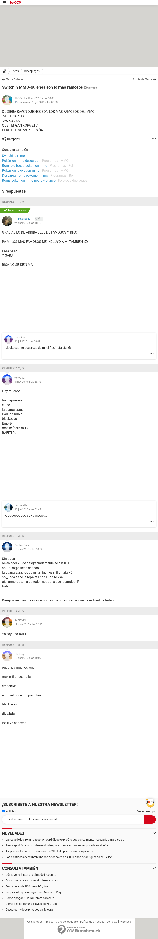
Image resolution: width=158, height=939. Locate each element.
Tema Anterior (15, 79)
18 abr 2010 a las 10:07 (27, 658)
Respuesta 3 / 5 (13, 536)
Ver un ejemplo (146, 811)
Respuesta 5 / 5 (13, 644)
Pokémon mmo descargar (21, 161)
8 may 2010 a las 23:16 (27, 381)
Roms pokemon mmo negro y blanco (29, 180)
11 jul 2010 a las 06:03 (45, 102)
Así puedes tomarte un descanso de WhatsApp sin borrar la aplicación (50, 851)
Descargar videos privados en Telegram (30, 909)
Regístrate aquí (35, 921)
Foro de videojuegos (72, 180)
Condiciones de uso (67, 921)
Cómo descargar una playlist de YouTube (31, 903)
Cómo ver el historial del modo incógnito (31, 874)
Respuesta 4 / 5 (13, 611)
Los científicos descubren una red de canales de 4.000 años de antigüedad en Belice (59, 857)
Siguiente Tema (142, 79)
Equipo (49, 921)
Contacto (112, 921)
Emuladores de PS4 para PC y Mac (27, 886)
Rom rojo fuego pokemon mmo (24, 166)
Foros (15, 71)
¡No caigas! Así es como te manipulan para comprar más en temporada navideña (57, 845)
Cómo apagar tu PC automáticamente (30, 898)
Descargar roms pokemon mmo (25, 175)
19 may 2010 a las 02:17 (28, 624)
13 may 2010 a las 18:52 (28, 549)
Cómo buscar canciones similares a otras (32, 880)
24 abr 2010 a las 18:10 (27, 222)
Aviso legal (126, 921)
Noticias (9, 811)
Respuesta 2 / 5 (13, 368)
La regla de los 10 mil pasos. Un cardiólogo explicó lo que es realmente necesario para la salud (65, 839)
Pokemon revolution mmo (21, 171)
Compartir (13, 139)
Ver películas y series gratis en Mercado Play (34, 892)
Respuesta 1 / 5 (13, 201)
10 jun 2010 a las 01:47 (28, 509)
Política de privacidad (92, 921)
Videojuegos (32, 71)
